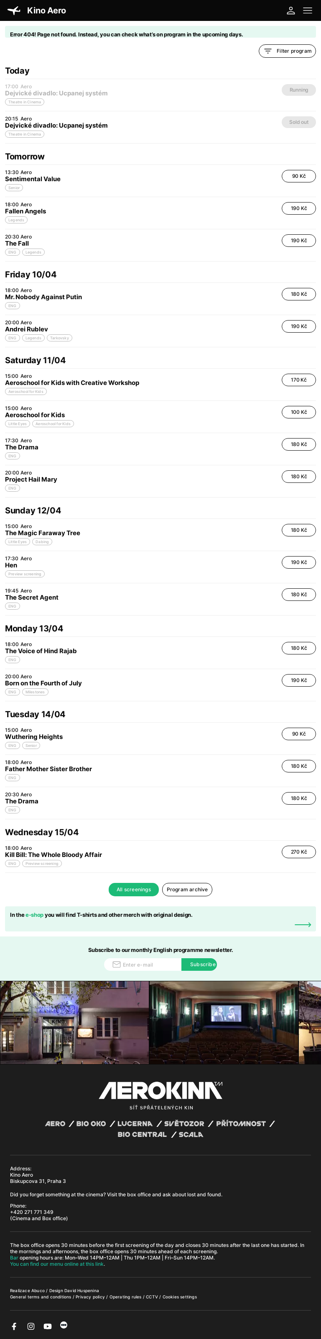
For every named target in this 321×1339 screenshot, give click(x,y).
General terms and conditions (41, 1296)
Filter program (287, 51)
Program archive (187, 889)
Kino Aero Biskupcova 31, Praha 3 (38, 1178)
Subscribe (203, 964)
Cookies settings (180, 1296)
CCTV (152, 1296)
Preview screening (24, 574)
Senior (14, 187)
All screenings (134, 889)
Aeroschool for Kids (25, 391)
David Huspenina (81, 1290)
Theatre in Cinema (24, 134)
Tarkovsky (59, 338)
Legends (16, 220)
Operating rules (126, 1296)
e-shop (34, 914)
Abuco (38, 1290)
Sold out (298, 122)
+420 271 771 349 (32, 1212)
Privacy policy (91, 1296)
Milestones (35, 692)
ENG (12, 252)
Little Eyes (17, 423)
